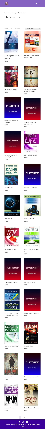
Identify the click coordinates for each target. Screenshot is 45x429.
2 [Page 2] (22, 417)
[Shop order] (33, 29)
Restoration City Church (26, 424)
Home (6, 13)
